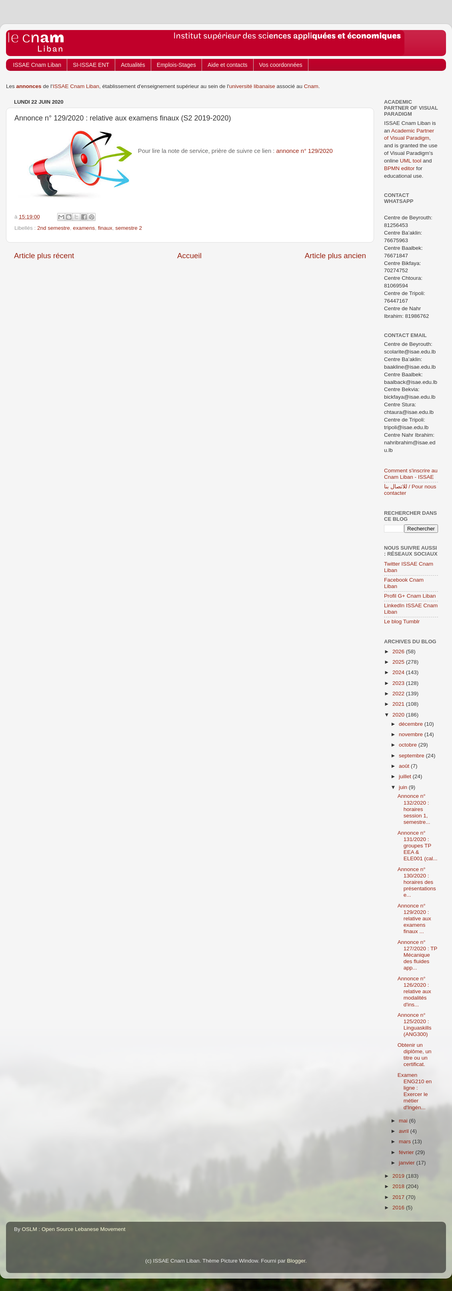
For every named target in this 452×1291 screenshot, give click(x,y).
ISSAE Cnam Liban (37, 65)
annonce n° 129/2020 (304, 151)
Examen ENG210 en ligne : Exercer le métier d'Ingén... (415, 1091)
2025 (399, 662)
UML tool (411, 161)
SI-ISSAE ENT (91, 65)
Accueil (189, 255)
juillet (406, 776)
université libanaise (252, 86)
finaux (105, 228)
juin (404, 787)
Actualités (133, 65)
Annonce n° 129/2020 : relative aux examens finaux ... (414, 919)
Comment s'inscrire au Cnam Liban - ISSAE (411, 474)
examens (84, 228)
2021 (399, 704)
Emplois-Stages (176, 65)
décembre (411, 724)
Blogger (296, 1261)
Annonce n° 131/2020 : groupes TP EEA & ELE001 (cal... (418, 846)
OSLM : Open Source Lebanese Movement (74, 1229)
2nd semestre (53, 228)
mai (404, 1121)
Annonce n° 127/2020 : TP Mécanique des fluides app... (417, 955)
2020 (399, 715)
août (405, 766)
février (407, 1152)
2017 (399, 1197)
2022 (399, 694)
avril (404, 1131)
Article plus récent (44, 255)
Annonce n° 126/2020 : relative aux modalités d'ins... (414, 992)
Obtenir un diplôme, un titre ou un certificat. (415, 1055)
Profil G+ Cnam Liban (410, 596)
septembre (412, 756)
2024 (399, 672)
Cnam (311, 86)
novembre (411, 734)
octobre (408, 745)
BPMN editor (399, 168)
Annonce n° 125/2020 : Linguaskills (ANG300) (415, 1025)
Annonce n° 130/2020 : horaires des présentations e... (417, 882)
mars (405, 1141)
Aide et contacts (228, 65)
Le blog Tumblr (402, 621)
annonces (29, 86)
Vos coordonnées (280, 65)
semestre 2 (128, 228)
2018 (399, 1186)
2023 (399, 683)
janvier (407, 1163)
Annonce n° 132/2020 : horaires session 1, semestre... (414, 809)
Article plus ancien (335, 255)
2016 (399, 1208)
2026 (399, 652)
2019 (399, 1176)
